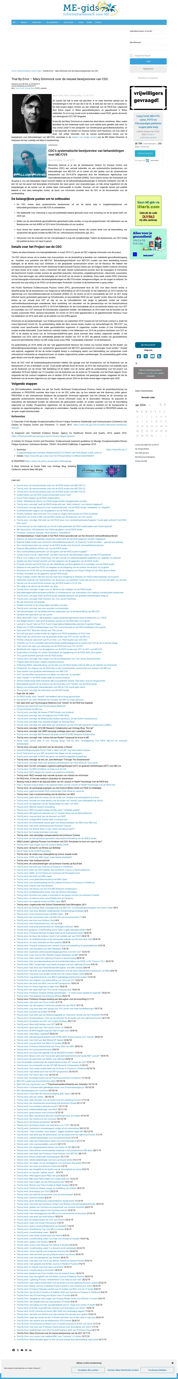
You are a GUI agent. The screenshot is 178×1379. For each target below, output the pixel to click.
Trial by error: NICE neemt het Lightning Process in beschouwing (46, 958)
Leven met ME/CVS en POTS (147, 445)
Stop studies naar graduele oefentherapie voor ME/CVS (42, 671)
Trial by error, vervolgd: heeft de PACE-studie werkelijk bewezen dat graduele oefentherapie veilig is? (62, 595)
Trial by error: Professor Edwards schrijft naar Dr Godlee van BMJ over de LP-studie (55, 1289)
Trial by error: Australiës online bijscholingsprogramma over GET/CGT (49, 952)
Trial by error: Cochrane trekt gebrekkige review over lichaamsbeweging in (51, 1087)
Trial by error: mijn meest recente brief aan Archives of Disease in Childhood (52, 1068)
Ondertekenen (145, 153)
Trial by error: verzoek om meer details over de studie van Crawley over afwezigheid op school (60, 800)
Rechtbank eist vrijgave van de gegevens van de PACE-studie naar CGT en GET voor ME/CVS (59, 649)
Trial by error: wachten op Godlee (32, 1012)
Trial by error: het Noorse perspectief (34, 1122)
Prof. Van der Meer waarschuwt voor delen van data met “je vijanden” (49, 674)
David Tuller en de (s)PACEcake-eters (34, 851)
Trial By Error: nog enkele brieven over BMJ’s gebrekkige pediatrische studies (52, 977)
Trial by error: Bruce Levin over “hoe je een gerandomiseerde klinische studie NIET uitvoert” (59, 1056)
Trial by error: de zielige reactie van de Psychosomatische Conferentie (49, 1078)
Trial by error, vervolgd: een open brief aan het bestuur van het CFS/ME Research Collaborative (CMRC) (64, 725)
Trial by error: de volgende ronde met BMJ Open (39, 901)
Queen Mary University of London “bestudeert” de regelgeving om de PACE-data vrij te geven (59, 652)
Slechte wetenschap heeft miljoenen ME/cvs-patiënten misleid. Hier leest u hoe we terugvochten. (61, 681)
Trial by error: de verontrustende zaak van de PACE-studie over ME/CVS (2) (51, 488)
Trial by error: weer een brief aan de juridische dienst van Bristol (46, 1254)
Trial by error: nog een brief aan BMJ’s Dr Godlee (39, 1043)
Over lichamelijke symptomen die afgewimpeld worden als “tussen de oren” (52, 1062)
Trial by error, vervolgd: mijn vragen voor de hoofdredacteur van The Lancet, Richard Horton (59, 659)
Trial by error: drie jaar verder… (31, 1097)
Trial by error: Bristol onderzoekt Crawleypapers (39, 1156)
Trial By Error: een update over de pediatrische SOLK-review (44, 1320)
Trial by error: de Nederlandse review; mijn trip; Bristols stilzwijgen (47, 892)
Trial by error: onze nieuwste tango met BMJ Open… (41, 914)
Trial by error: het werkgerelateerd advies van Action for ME (44, 1147)
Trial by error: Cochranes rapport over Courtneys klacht (42, 1210)
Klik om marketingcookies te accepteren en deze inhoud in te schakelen (151, 373)
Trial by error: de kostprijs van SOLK (33, 1191)
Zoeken (89, 22)
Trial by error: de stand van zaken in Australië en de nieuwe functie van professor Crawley (58, 895)
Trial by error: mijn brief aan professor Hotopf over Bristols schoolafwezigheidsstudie (56, 1204)
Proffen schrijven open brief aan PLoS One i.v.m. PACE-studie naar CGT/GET (52, 640)
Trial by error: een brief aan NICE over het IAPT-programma (44, 983)
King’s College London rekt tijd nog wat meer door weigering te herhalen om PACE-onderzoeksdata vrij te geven (68, 577)
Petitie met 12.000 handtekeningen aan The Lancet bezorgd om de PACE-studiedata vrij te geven (61, 627)
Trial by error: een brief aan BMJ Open (34, 876)
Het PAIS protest (142, 453)
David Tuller (36, 71)
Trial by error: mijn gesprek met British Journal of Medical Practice (47, 1264)
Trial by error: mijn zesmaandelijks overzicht (37, 1144)
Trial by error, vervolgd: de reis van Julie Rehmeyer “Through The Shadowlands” (53, 759)
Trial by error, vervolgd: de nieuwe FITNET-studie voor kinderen (45, 712)
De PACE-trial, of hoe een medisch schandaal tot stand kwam (45, 778)
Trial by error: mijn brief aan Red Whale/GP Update (40, 1040)
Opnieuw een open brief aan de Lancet (34, 614)
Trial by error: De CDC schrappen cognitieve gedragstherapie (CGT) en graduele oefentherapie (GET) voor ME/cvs (69, 766)
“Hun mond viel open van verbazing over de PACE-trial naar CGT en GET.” (50, 646)
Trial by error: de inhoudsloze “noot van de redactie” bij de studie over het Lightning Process (59, 1018)
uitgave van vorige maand (84, 137)
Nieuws (25, 22)
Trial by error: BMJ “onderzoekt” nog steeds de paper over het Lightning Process (54, 964)
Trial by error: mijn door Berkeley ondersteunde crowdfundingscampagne (50, 911)
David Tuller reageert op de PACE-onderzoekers (38, 498)
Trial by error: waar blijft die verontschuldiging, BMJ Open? (44, 1093)
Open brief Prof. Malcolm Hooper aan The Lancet (39, 630)
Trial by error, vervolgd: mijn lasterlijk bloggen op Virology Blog (45, 722)
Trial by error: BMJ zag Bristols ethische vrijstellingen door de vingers (49, 1116)
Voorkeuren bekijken (157, 1370)
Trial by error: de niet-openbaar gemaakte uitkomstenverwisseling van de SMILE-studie (56, 838)
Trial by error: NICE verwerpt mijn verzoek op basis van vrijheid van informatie (52, 775)
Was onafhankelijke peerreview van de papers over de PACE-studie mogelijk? (52, 551)
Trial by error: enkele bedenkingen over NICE (37, 1109)
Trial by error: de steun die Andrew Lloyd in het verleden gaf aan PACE (49, 936)
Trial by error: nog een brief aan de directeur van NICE (41, 816)
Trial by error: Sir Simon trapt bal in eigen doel (38, 986)
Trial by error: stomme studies (31, 1197)
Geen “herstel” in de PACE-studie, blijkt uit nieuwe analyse (43, 677)
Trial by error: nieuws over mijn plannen (35, 885)
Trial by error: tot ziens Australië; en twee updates (39, 942)
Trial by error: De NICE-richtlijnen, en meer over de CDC (42, 769)
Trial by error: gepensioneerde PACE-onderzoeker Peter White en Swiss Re (50, 791)
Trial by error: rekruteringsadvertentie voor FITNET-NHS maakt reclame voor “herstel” (56, 1037)
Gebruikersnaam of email (142, 31)
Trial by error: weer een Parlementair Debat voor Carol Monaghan (47, 1141)
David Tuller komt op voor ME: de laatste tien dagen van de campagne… (50, 753)
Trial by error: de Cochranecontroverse (34, 1049)
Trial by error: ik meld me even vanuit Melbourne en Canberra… (45, 898)
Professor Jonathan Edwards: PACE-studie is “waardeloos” (44, 532)
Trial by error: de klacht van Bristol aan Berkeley (39, 848)
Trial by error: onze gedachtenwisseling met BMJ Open (42, 879)
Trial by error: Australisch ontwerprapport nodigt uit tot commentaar (48, 1128)
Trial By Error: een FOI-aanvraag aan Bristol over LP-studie (44, 1295)
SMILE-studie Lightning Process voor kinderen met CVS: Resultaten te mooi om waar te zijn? (59, 841)
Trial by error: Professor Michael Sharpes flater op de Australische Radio (50, 933)
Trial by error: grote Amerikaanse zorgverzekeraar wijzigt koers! (46, 1201)
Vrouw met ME (141, 461)
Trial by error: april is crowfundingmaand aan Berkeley (42, 1226)
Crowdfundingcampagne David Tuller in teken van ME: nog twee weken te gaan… (54, 750)
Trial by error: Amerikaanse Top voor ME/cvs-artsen (41, 1229)
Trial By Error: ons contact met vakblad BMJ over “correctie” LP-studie (49, 1336)
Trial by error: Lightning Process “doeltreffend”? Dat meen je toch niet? (49, 1279)
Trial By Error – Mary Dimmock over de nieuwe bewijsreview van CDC (59, 79)
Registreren (148, 69)
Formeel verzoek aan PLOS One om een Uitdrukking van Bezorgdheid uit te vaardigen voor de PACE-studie (65, 564)
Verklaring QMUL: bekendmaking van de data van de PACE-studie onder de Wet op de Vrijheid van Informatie (67, 665)
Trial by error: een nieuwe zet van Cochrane (37, 1119)
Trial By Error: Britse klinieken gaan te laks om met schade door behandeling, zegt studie (58, 1339)
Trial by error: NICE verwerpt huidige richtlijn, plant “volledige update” (48, 810)
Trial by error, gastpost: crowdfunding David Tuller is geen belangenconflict (51, 930)
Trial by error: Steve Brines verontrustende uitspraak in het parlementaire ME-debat (55, 1150)
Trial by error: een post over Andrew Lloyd (36, 920)
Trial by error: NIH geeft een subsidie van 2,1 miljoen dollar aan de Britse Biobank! (54, 813)
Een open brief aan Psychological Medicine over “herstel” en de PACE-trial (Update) (55, 703)
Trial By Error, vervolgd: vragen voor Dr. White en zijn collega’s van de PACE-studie (54, 589)
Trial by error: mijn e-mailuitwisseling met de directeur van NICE (46, 794)
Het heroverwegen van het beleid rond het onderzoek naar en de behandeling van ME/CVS (58, 611)
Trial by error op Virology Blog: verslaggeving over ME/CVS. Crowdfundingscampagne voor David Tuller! (65, 908)
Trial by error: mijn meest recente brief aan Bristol (40, 1235)
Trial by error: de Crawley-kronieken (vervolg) (37, 832)
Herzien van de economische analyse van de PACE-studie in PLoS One (49, 583)
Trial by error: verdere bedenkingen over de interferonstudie (44, 1138)
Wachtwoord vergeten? (148, 78)
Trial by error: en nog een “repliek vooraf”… (36, 1172)
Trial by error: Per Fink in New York (33, 1075)
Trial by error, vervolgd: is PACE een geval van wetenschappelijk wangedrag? (52, 756)
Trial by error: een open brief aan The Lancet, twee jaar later (44, 989)
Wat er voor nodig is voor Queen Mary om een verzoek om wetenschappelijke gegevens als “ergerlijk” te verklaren (69, 558)
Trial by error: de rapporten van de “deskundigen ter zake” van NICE (47, 804)
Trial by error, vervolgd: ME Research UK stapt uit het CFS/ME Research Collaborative (56, 734)
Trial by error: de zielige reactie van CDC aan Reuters (41, 1220)
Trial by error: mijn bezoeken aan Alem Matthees (39, 948)
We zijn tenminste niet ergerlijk (31, 602)
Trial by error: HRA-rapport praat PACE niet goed (39, 1175)
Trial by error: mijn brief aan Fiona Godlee (36, 1002)
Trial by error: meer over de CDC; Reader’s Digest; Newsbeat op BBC (48, 955)
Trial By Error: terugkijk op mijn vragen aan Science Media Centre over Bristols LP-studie (57, 1298)
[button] (172, 1363)
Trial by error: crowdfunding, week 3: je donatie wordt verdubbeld (47, 1248)
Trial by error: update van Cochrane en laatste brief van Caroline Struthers (51, 1207)
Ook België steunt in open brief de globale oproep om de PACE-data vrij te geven (53, 621)
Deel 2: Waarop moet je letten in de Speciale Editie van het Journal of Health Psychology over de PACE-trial (66, 785)
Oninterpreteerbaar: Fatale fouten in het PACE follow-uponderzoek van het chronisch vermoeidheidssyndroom (67, 536)
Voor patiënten (53, 22)
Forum (81, 22)
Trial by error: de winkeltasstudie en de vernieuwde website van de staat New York (54, 939)
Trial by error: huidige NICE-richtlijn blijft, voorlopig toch (42, 819)
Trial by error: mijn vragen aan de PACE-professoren (41, 1182)
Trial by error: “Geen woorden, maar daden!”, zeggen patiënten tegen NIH (50, 1131)
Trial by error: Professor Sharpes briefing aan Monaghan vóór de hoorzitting (52, 999)
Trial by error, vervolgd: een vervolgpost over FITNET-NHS (43, 715)
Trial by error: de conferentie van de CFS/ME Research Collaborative (48, 1065)
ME (15, 22)
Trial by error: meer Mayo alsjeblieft (33, 1034)
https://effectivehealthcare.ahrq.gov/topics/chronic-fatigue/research (43, 436)
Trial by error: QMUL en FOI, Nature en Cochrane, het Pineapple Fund (48, 873)
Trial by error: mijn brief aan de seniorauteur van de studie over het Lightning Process (56, 1134)
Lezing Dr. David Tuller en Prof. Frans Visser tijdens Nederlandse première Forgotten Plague (59, 624)
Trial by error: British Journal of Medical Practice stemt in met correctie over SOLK (55, 1286)
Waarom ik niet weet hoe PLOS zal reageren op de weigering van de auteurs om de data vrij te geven (63, 567)
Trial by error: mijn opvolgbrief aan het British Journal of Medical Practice (51, 1276)
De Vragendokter (142, 449)
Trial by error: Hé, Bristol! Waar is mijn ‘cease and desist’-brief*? (46, 829)
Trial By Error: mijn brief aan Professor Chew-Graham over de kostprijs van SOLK (54, 1327)
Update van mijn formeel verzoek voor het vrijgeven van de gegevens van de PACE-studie (57, 561)
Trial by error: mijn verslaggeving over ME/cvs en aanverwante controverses (52, 1213)
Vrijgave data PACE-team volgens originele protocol (40, 662)
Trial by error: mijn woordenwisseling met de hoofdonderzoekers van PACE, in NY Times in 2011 (61, 961)
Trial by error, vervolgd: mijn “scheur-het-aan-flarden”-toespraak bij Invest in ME (53, 737)
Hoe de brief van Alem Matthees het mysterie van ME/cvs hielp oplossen (50, 699)
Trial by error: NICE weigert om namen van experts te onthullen (45, 772)
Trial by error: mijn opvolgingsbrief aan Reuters (39, 1257)
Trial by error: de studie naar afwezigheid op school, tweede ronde (47, 854)
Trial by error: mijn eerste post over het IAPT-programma (43, 1071)
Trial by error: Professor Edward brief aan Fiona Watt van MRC (46, 1046)
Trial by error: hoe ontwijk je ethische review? (37, 1106)
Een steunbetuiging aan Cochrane (32, 1090)
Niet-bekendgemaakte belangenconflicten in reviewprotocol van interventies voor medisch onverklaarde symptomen (70, 592)
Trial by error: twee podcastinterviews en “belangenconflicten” (45, 926)
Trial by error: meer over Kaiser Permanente (37, 1223)
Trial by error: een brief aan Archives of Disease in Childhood (44, 867)
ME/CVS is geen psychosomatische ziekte (36, 1081)
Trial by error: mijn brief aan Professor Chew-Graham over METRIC (47, 1153)
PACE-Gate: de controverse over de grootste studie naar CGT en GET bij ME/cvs (53, 636)
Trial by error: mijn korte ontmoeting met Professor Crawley (44, 826)
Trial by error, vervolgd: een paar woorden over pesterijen (43, 608)
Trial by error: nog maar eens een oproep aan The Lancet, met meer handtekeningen (55, 1008)
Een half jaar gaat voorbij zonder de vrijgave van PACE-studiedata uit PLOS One (53, 633)
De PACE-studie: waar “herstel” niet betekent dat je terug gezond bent (48, 696)
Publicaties (38, 22)
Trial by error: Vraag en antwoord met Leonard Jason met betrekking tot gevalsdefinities (57, 945)
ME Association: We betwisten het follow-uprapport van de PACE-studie (49, 529)
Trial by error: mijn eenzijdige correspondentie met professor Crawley (48, 835)
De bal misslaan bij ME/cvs (29, 709)
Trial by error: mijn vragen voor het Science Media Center (43, 844)
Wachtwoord (136, 42)
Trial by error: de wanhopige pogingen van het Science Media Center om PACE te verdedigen (59, 788)
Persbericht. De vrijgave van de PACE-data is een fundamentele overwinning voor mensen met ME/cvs (64, 668)
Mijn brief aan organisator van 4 (32, 1084)
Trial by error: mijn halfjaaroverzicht (33, 860)
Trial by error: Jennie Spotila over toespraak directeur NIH (43, 1251)
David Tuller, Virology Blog (25, 88)
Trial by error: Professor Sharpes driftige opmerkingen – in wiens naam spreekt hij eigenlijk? (59, 993)
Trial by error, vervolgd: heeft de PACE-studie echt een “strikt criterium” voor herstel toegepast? (60, 504)
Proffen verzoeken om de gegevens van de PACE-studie (42, 573)
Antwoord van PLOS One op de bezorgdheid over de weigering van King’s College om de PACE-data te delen (66, 570)
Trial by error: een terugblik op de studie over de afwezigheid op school (49, 1169)
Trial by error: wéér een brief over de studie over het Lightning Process (49, 1100)
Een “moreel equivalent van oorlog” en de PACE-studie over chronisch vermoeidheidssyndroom (60, 545)
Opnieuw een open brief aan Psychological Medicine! (41, 706)
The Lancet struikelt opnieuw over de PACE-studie (39, 655)
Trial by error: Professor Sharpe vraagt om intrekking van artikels (47, 1188)
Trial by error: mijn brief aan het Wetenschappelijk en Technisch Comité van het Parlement (58, 1015)
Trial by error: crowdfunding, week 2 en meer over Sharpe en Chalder (48, 1238)
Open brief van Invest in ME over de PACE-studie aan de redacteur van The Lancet (54, 517)
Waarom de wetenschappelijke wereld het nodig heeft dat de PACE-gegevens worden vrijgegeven (61, 539)
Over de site (70, 22)
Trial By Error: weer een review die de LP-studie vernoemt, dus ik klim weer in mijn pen (56, 1317)
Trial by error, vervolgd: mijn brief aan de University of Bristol (44, 747)
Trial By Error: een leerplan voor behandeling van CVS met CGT (46, 980)
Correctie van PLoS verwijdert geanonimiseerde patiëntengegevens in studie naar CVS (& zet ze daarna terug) (67, 643)
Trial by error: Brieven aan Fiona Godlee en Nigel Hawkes (43, 1185)
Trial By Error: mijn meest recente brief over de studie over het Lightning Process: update (57, 1283)
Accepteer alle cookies (88, 1370)
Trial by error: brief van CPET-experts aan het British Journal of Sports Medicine (53, 870)
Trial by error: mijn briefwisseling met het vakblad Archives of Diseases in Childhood (55, 882)
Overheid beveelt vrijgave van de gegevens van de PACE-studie (45, 510)
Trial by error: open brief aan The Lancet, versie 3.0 (40, 1027)
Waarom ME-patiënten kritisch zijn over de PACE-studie (42, 548)
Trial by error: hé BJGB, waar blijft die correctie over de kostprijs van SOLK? (51, 1308)
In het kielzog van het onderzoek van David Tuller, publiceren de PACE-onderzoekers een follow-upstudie (64, 526)
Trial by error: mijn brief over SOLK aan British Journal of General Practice (51, 1260)
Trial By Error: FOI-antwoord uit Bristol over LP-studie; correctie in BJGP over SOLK (55, 1324)
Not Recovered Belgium (145, 457)
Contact (98, 22)
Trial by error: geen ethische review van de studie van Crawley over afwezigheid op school (58, 797)
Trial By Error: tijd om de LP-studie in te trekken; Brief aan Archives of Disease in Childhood (59, 1292)
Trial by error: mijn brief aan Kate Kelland (36, 1216)
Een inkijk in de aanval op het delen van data (37, 586)
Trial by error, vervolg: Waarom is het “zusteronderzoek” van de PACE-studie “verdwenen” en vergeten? (63, 507)
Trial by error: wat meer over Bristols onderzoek (39, 1166)
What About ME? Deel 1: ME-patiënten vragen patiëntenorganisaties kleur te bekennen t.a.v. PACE (61, 618)
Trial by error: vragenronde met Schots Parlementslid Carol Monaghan (49, 904)
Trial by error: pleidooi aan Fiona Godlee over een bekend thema (46, 1273)
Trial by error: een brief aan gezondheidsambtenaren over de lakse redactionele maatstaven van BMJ (63, 971)
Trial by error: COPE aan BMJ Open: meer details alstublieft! (44, 857)
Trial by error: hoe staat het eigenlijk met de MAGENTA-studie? (45, 1052)
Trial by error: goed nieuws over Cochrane (36, 1112)
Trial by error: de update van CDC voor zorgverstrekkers (42, 1021)
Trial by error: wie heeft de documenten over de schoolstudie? (45, 1194)
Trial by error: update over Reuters (32, 1242)
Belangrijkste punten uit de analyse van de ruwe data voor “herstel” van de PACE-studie (57, 684)
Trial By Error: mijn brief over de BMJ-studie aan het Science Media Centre (51, 974)
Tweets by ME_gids (151, 373)
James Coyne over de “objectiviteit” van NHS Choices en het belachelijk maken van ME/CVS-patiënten (64, 555)
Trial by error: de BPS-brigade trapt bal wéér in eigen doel (43, 1030)
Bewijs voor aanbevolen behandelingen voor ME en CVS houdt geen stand (51, 687)
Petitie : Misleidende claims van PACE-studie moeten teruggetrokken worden (52, 501)
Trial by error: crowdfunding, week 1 (33, 1232)
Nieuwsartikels (24, 71)
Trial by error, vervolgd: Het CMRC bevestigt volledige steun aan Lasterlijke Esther (54, 731)
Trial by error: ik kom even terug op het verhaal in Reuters (43, 1245)
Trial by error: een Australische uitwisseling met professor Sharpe (47, 1103)
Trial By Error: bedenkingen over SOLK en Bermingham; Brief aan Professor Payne (55, 1330)
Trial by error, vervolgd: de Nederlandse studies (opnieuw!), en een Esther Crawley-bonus (57, 718)
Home (13, 71)
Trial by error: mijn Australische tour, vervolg (37, 923)
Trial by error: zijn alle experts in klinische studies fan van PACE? (47, 1005)
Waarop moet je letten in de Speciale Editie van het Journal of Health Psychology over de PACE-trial (62, 781)
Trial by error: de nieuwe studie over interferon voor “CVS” (43, 1125)
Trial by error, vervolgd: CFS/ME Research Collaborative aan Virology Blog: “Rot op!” (55, 728)
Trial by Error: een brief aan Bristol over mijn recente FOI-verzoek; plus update (52, 1314)
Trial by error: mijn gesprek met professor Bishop (39, 996)
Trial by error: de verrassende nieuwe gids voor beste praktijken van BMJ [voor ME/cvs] (57, 822)
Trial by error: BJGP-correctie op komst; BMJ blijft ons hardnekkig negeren (51, 1311)
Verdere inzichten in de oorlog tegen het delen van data (42, 605)
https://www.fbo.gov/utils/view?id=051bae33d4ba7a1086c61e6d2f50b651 (59, 456)
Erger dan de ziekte (25, 693)
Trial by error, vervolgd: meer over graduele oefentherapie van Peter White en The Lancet (57, 763)
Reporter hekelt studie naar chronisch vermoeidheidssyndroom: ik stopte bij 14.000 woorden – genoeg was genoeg (70, 542)
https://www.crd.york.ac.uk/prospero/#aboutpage (48, 461)
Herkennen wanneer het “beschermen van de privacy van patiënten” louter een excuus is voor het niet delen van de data (72, 580)
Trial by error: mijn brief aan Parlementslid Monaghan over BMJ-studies (50, 967)
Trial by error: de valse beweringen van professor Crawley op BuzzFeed (49, 863)
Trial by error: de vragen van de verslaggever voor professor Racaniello (49, 1163)
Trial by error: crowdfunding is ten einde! (35, 1270)
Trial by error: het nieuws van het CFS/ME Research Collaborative (47, 889)
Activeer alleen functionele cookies (123, 1370)
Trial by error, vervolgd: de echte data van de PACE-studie (43, 690)
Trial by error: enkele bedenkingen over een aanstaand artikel (45, 1160)
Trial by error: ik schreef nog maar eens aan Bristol (40, 1267)
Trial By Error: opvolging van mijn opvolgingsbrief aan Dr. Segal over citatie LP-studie (56, 1305)
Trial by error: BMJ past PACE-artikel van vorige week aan (43, 1179)
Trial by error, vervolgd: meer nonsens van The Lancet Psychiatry (46, 599)
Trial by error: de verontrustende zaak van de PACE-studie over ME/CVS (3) (51, 491)
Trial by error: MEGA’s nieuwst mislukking (36, 807)
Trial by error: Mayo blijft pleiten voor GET (36, 1024)
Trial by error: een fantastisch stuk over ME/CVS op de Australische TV (49, 917)
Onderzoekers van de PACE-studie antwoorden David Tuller (44, 495)
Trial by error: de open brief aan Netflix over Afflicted (41, 1059)
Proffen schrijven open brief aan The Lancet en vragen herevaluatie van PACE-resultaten (57, 514)
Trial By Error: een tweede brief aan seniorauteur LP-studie (44, 1301)
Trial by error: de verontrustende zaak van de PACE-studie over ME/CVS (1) (51, 485)
